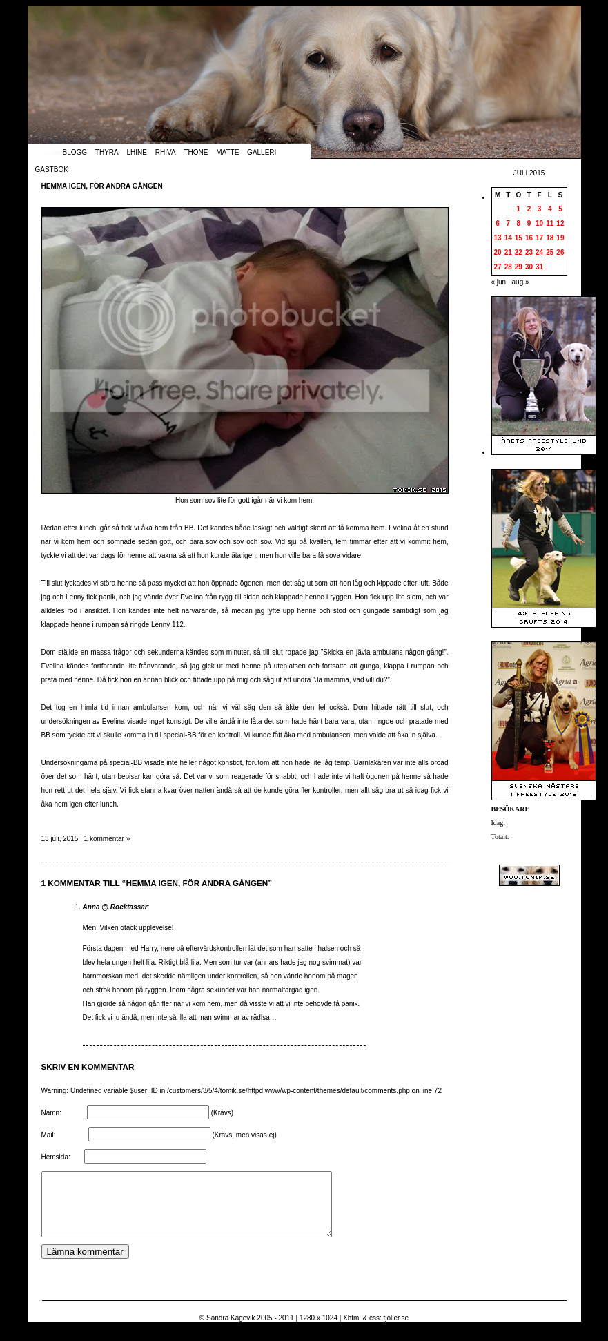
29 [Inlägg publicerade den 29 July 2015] (518, 267)
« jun (499, 282)
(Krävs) (222, 1113)
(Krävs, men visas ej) (244, 1135)
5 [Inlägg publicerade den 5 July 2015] (560, 209)
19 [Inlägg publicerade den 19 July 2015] (560, 238)
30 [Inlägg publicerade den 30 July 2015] (529, 267)
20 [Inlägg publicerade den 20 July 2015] (498, 252)
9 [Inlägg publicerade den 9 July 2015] (529, 223)
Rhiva (165, 152)
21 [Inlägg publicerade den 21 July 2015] (508, 252)
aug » (520, 282)
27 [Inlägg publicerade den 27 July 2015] (498, 267)
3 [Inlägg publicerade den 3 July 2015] (540, 209)
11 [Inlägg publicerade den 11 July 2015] (549, 223)
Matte (227, 152)
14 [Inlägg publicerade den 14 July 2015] (508, 238)
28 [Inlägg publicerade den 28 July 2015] (508, 267)
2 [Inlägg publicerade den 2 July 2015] (529, 209)
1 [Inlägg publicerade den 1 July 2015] (519, 209)
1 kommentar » (107, 838)
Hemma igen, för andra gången (102, 186)
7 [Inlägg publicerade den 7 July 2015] (508, 223)
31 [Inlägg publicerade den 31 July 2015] (539, 267)
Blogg (75, 152)
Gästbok (51, 169)
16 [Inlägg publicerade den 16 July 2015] (529, 238)
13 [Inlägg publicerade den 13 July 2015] (498, 238)
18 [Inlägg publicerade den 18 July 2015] (549, 238)
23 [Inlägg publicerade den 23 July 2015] (529, 252)
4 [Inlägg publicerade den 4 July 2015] (550, 209)
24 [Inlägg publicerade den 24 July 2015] (539, 252)
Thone (196, 152)
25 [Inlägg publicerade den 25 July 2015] (549, 252)
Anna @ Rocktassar (115, 907)
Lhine (137, 152)
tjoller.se (396, 1330)
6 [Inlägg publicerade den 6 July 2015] (498, 223)
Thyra (107, 152)
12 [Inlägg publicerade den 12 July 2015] (560, 223)
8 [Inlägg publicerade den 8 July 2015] (519, 223)
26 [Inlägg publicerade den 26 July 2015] (560, 252)
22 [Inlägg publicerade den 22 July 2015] (518, 252)
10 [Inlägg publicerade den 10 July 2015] (539, 223)
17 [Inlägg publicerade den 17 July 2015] (539, 238)
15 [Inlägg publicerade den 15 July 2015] (518, 238)
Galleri (261, 152)
